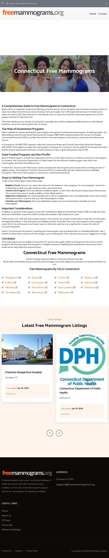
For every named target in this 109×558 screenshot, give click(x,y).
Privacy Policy (32, 551)
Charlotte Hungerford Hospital (23, 372)
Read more (11, 394)
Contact (102, 13)
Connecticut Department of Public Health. (80, 390)
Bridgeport (11, 277)
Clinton (62, 277)
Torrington (11, 292)
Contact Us (6, 551)
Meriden (9, 287)
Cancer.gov (7, 525)
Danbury (89, 277)
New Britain (38, 287)
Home (92, 13)
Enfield (9, 282)
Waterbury (38, 292)
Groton (62, 282)
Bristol (35, 277)
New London (65, 287)
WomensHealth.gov (11, 529)
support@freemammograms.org (21, 3)
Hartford (89, 282)
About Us (6, 515)
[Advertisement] (54, 37)
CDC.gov (6, 520)
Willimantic (64, 292)
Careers (18, 551)
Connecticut (60, 77)
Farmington (38, 282)
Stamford (89, 287)
